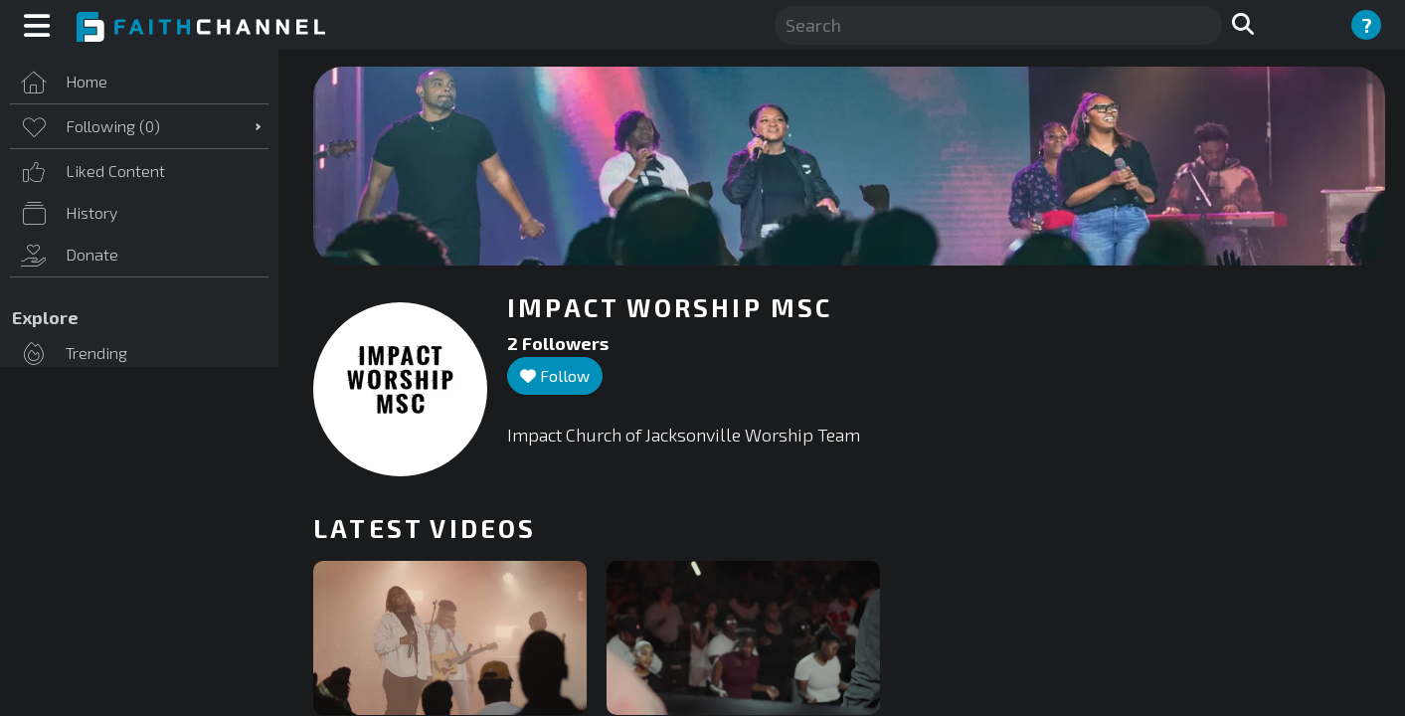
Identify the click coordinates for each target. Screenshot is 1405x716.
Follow (555, 375)
